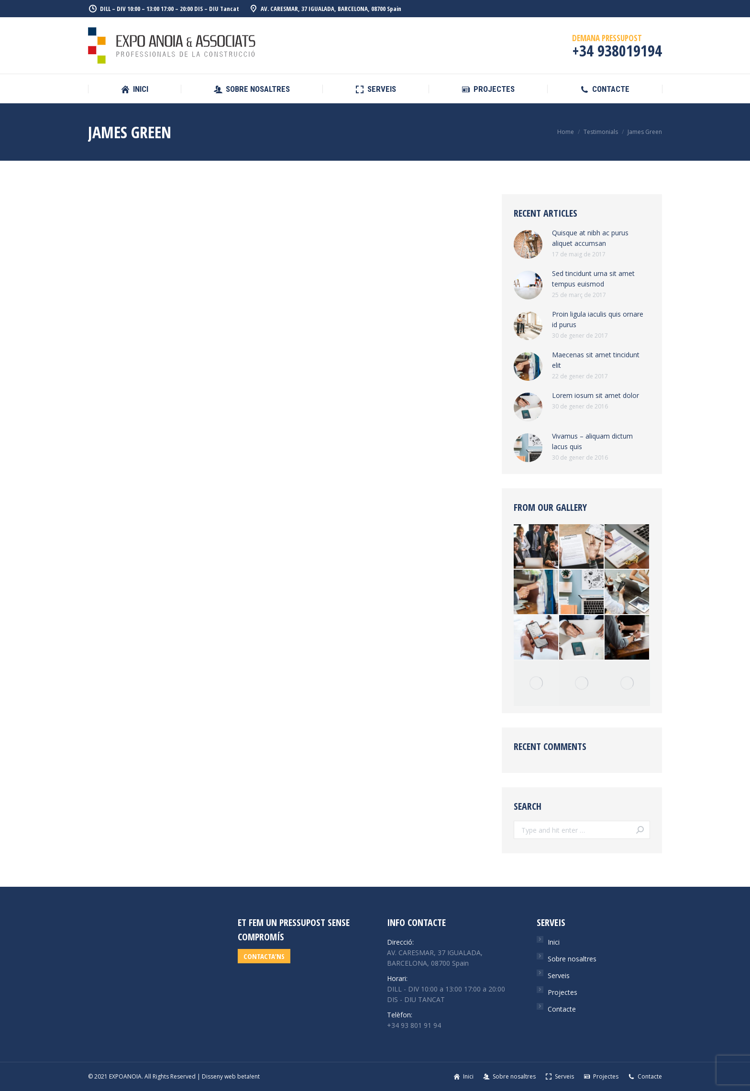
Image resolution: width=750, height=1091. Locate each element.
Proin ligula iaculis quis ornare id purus (597, 319)
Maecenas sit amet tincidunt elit (596, 360)
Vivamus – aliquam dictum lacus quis (592, 441)
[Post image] (528, 244)
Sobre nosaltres (572, 958)
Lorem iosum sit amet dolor (595, 395)
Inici (554, 942)
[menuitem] (134, 89)
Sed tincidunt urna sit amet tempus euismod (593, 278)
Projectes (562, 992)
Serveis (559, 975)
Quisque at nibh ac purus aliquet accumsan (590, 238)
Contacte (562, 1009)
